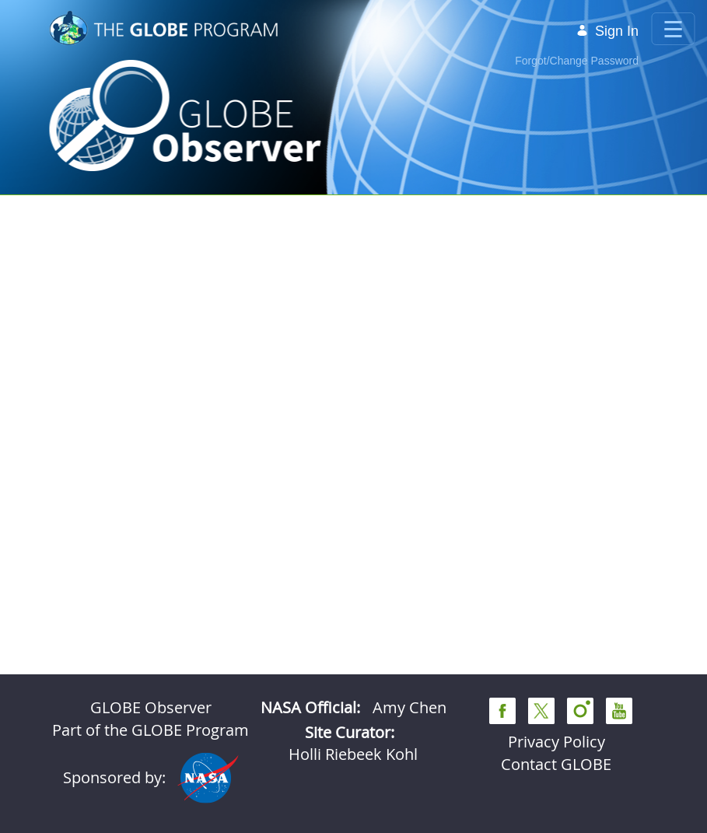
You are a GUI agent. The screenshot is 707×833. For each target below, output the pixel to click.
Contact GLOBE (556, 764)
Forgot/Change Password (577, 60)
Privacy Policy (556, 741)
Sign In (607, 31)
